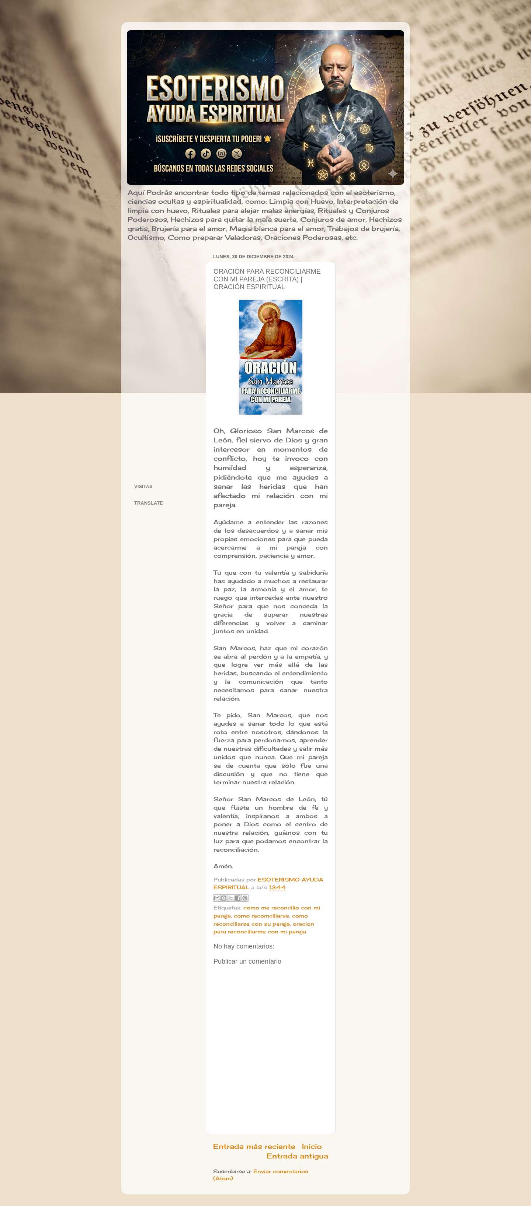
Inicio (312, 1146)
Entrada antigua (297, 1155)
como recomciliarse (261, 916)
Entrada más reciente (254, 1146)
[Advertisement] (165, 362)
